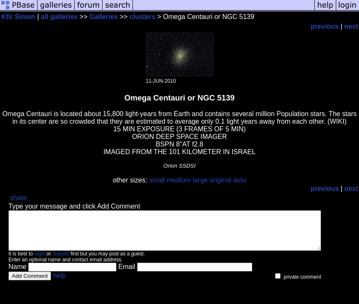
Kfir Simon (18, 16)
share (18, 197)
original (221, 180)
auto (239, 180)
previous (324, 26)
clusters (142, 16)
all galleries (59, 16)
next (351, 26)
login (39, 261)
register (60, 261)
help (59, 283)
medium (179, 180)
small (157, 180)
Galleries (103, 16)
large (200, 180)
